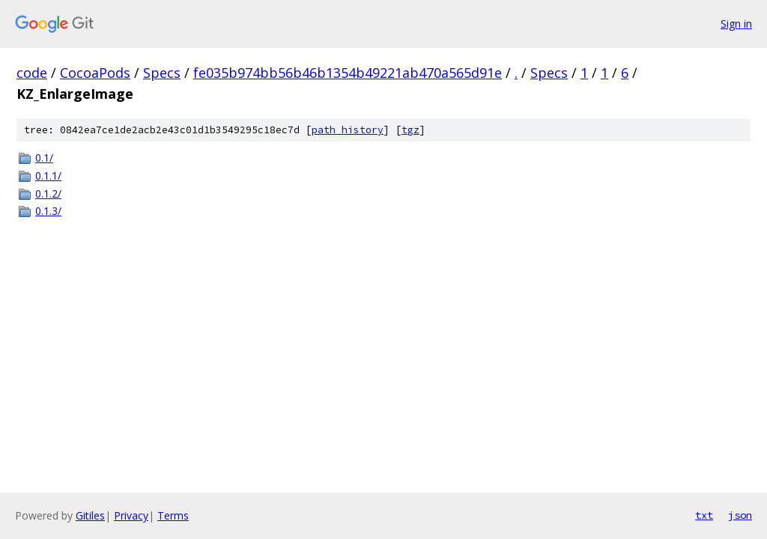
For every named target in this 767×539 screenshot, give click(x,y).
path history (348, 130)
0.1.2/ (48, 193)
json (740, 515)
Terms (173, 515)
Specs (162, 73)
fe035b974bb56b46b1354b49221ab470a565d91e (347, 73)
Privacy (131, 515)
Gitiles (90, 515)
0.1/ (44, 157)
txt (704, 515)
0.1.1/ (48, 175)
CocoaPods (95, 73)
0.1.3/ (48, 211)
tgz (410, 130)
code (31, 73)
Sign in (736, 23)
